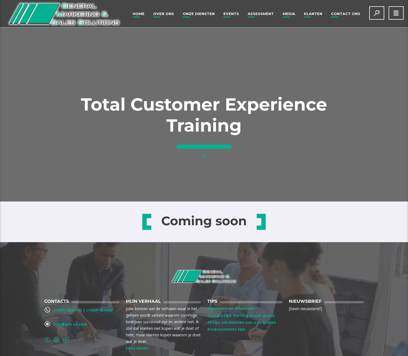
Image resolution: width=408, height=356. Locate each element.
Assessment (261, 13)
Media (289, 13)
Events (231, 13)
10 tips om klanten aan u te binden (241, 322)
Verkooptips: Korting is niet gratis (241, 315)
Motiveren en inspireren (231, 308)
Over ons (163, 13)
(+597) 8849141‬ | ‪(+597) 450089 (83, 310)
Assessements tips (226, 329)
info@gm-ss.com (70, 324)
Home (138, 13)
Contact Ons (345, 13)
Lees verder (137, 348)
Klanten (313, 13)
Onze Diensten (199, 13)
